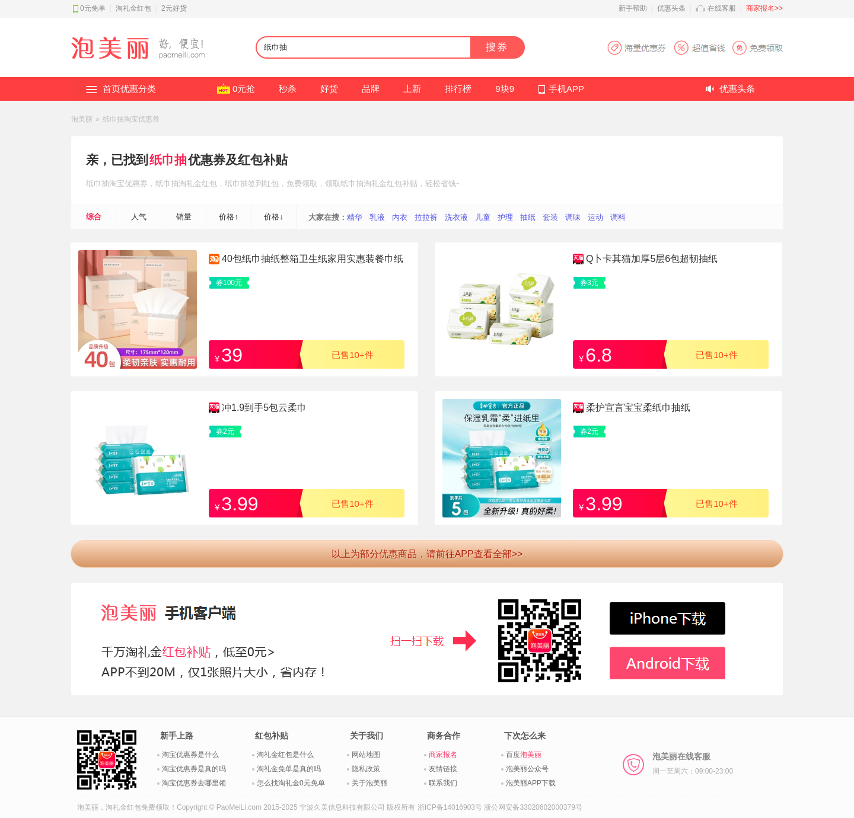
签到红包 (263, 183)
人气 (138, 216)
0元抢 (243, 89)
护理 (505, 217)
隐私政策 (366, 769)
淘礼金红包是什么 (285, 754)
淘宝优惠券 (128, 183)
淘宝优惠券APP (695, 47)
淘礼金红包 (133, 8)
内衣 (399, 217)
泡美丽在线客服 (692, 763)
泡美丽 (82, 119)
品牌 (371, 89)
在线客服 (722, 8)
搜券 (497, 47)
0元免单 (93, 8)
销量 (184, 216)
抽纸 (528, 217)
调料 (618, 217)
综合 (93, 216)
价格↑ (228, 216)
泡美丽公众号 (527, 769)
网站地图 (366, 754)
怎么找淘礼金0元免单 (291, 783)
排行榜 (458, 89)
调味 (573, 217)
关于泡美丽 (369, 783)
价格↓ (273, 216)
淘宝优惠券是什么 (190, 754)
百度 (523, 754)
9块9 (504, 89)
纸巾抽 (168, 160)
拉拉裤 (426, 217)
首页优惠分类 (129, 89)
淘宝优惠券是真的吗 (194, 769)
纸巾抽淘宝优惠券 (131, 119)
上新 (412, 89)
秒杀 (288, 89)
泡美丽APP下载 (531, 783)
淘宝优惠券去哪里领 (194, 783)
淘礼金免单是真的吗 (289, 769)
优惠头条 (671, 8)
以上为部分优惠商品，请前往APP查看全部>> (427, 554)
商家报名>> (764, 8)
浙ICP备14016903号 (450, 807)
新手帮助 (633, 8)
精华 (354, 217)
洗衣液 (456, 217)
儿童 (482, 217)
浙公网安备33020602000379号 (533, 807)
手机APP (566, 89)
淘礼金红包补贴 (391, 183)
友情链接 (443, 769)
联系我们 (443, 783)
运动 (595, 217)
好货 (329, 89)
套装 (550, 217)
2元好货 (174, 8)
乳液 (377, 217)
